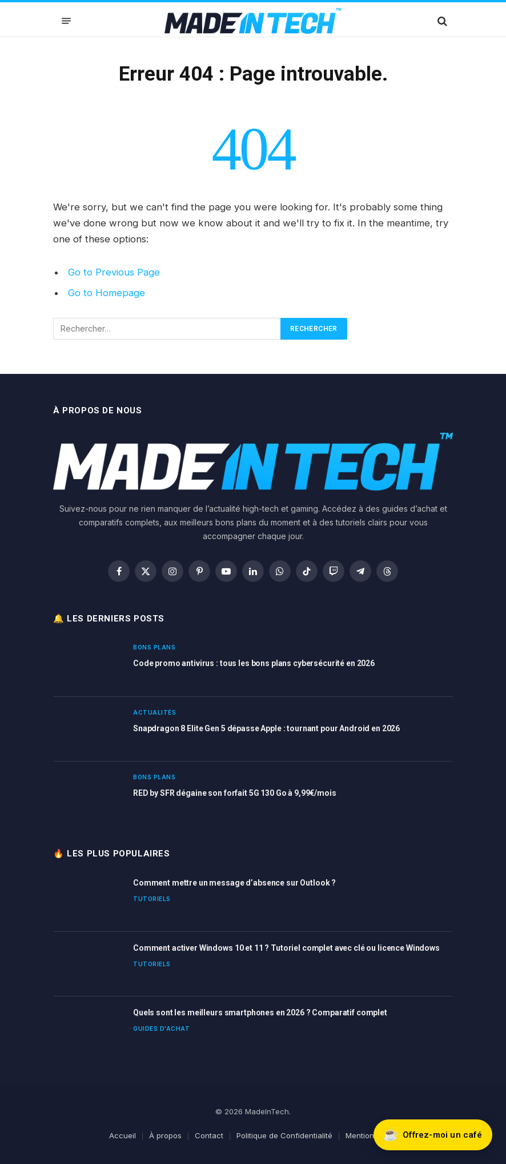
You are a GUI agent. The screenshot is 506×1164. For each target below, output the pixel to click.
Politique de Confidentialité (284, 1135)
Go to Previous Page (114, 272)
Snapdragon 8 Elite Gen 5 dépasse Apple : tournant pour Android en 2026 (266, 728)
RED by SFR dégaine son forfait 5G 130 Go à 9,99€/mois (234, 793)
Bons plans (154, 647)
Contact (209, 1135)
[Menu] (66, 21)
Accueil (122, 1135)
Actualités (154, 712)
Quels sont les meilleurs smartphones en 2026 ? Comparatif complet (260, 1012)
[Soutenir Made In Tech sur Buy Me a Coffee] (433, 1134)
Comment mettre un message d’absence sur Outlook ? (234, 882)
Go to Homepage (106, 292)
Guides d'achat (161, 1028)
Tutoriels (152, 898)
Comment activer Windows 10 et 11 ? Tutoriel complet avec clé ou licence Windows (286, 947)
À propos (165, 1135)
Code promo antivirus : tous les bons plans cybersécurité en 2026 (254, 663)
